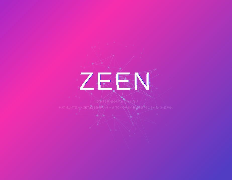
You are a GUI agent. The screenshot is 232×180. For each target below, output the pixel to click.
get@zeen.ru (93, 107)
